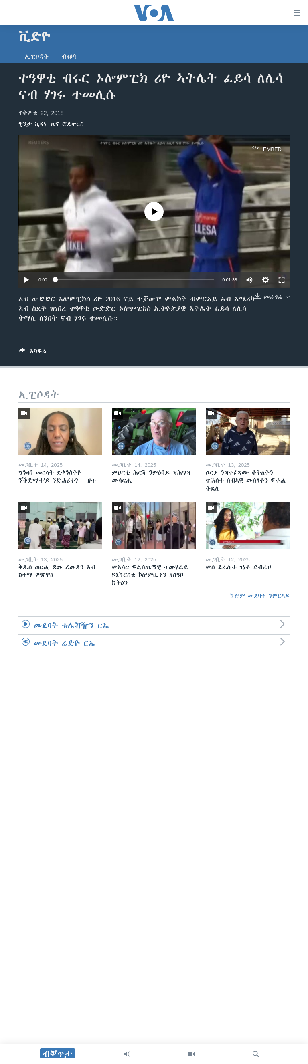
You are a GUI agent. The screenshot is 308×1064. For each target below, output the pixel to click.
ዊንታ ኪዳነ (32, 124)
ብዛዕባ (68, 56)
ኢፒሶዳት (37, 56)
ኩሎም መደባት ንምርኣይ (260, 595)
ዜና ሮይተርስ (67, 124)
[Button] (33, 352)
